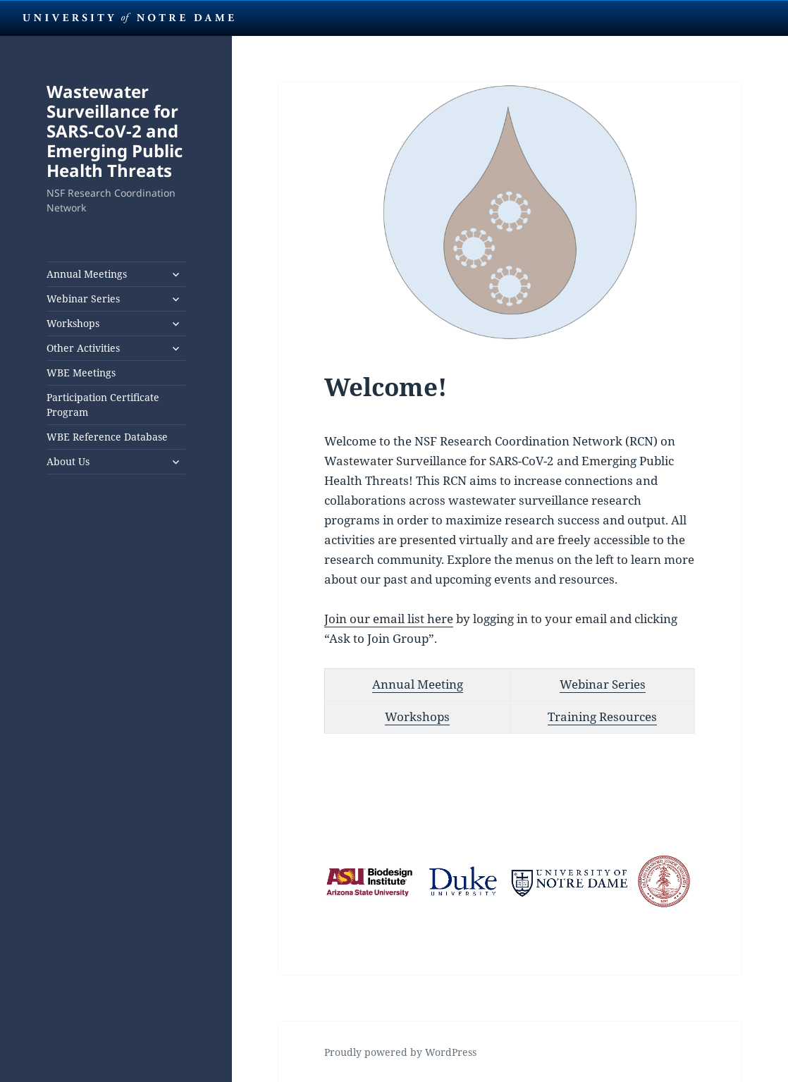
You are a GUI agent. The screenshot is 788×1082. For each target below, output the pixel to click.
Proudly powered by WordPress (400, 1052)
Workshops (73, 323)
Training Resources (602, 716)
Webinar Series (83, 298)
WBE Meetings (81, 372)
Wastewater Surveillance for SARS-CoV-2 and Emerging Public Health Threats (115, 131)
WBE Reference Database (107, 436)
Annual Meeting (417, 684)
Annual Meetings (87, 274)
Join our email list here (388, 618)
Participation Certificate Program (103, 405)
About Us (68, 461)
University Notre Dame (129, 17)
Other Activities (83, 348)
